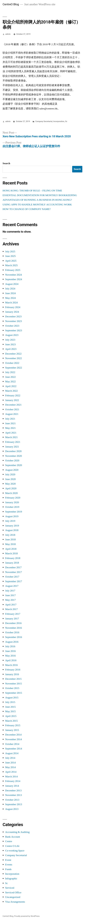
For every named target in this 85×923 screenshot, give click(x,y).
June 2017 (10, 595)
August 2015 (11, 697)
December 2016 (13, 623)
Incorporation (58, 121)
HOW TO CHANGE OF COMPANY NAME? (27, 209)
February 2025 (12, 270)
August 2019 (11, 516)
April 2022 (10, 386)
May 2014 (10, 767)
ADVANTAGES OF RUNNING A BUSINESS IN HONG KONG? (37, 199)
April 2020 (10, 488)
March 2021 (11, 437)
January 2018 (12, 562)
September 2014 (13, 748)
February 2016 (12, 669)
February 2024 (12, 307)
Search (6, 163)
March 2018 (11, 553)
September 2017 (13, 581)
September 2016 (13, 637)
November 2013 (13, 795)
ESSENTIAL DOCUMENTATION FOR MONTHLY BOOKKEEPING (40, 195)
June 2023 (10, 344)
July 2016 (10, 646)
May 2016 (10, 655)
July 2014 (10, 758)
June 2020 (10, 479)
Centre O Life (12, 846)
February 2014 (12, 781)
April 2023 (10, 349)
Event (8, 860)
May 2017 (10, 600)
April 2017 (10, 604)
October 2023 (12, 325)
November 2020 (13, 456)
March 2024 (11, 302)
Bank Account (12, 836)
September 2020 (13, 465)
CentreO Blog (11, 4)
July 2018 (10, 535)
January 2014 (12, 785)
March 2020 (11, 493)
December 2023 (13, 316)
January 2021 (12, 446)
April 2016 (10, 660)
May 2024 (10, 298)
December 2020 (13, 451)
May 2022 (10, 381)
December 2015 (13, 679)
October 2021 (12, 409)
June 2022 (10, 377)
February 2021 (12, 442)
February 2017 (12, 614)
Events (8, 864)
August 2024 (11, 284)
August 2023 (11, 335)
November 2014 (13, 739)
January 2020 (12, 502)
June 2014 (10, 762)
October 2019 (12, 507)
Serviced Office (13, 892)
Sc (66, 121)
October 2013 (12, 799)
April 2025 (10, 260)
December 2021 (13, 404)
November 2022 (13, 358)
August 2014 (11, 753)
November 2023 (13, 321)
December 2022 (13, 353)
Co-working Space (14, 850)
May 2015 (10, 711)
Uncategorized (12, 897)
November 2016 (13, 627)
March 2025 (11, 265)
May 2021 (10, 428)
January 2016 (12, 674)
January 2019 (12, 525)
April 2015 (10, 716)
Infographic (11, 878)
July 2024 (10, 288)
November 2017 (13, 572)
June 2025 (10, 256)
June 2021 (10, 423)
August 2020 (11, 470)
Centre (8, 841)
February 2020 (12, 497)
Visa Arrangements (15, 901)
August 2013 (11, 809)
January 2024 (12, 311)
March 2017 (11, 609)
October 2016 (12, 632)
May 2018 (10, 544)
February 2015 (12, 725)
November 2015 (13, 683)
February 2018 (12, 558)
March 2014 (11, 776)
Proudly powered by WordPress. (27, 916)
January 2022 (12, 400)
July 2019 (10, 521)
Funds (8, 869)
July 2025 (10, 251)
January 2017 (12, 618)
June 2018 (10, 539)
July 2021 (10, 418)
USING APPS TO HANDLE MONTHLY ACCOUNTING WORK (37, 204)
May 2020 (10, 483)
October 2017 (12, 576)
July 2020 (10, 474)
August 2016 (11, 641)
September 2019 (13, 511)
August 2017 (11, 586)
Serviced (9, 887)
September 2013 (13, 804)
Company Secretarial (43, 121)
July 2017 (10, 590)
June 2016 (10, 651)
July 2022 (10, 372)
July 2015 (10, 702)
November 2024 (13, 274)
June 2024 (10, 293)
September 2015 (13, 693)
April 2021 (10, 432)
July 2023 (10, 339)
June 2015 (10, 706)
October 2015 (12, 688)
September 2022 (13, 367)
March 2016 (11, 665)
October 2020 (12, 460)
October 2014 (12, 744)
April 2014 (10, 771)
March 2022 (11, 390)
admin (8, 34)
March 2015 (11, 720)
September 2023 (13, 330)
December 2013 (13, 790)
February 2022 (12, 395)
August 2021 (11, 414)
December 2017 (13, 567)
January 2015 (12, 730)
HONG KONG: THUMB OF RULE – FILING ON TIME (32, 190)
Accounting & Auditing (17, 832)
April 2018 (10, 549)
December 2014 (13, 734)
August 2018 (11, 530)
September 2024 (13, 279)
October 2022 (12, 363)
